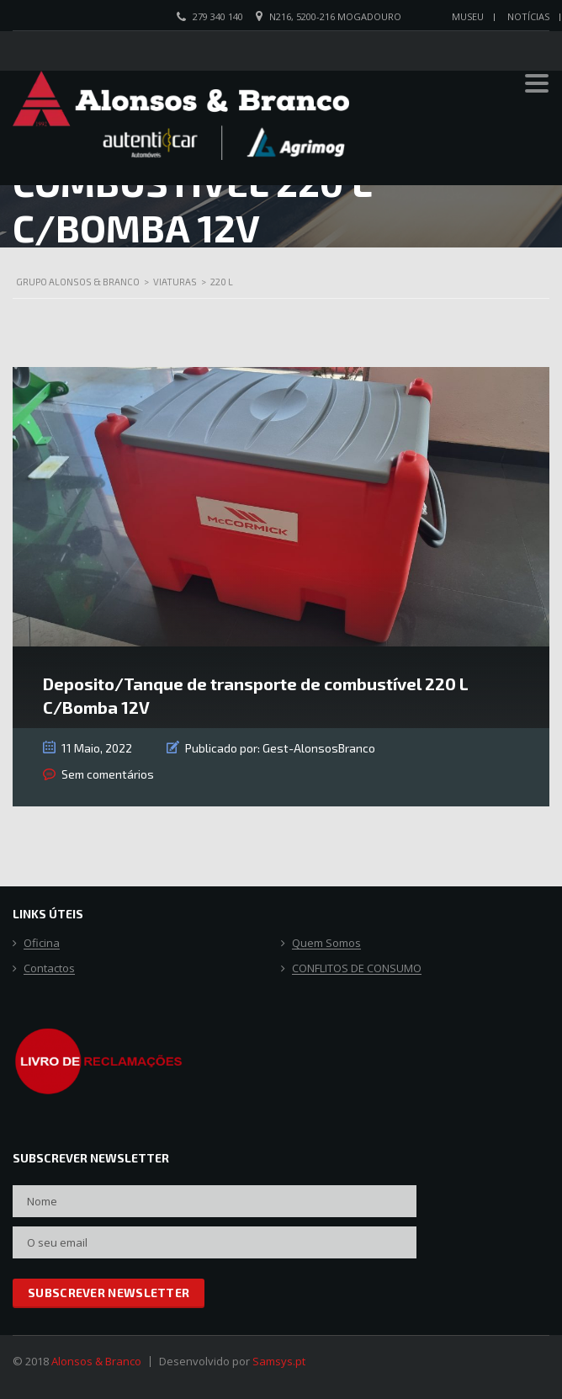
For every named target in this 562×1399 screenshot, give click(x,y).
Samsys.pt (278, 1361)
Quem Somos (326, 944)
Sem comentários (107, 774)
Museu (468, 16)
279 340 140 (218, 16)
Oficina (42, 944)
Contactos (49, 969)
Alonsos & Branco (96, 1361)
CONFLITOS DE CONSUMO (357, 969)
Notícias (528, 16)
